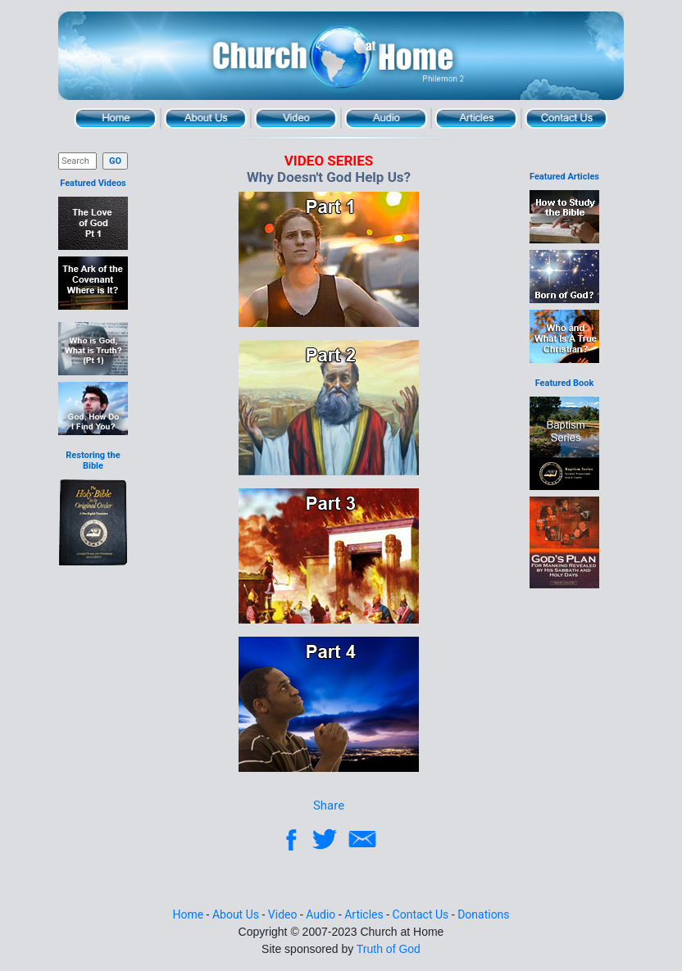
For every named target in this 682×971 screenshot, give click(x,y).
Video (296, 118)
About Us (206, 118)
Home (115, 118)
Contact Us (566, 118)
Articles (476, 118)
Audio (386, 118)
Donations (483, 914)
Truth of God (389, 948)
